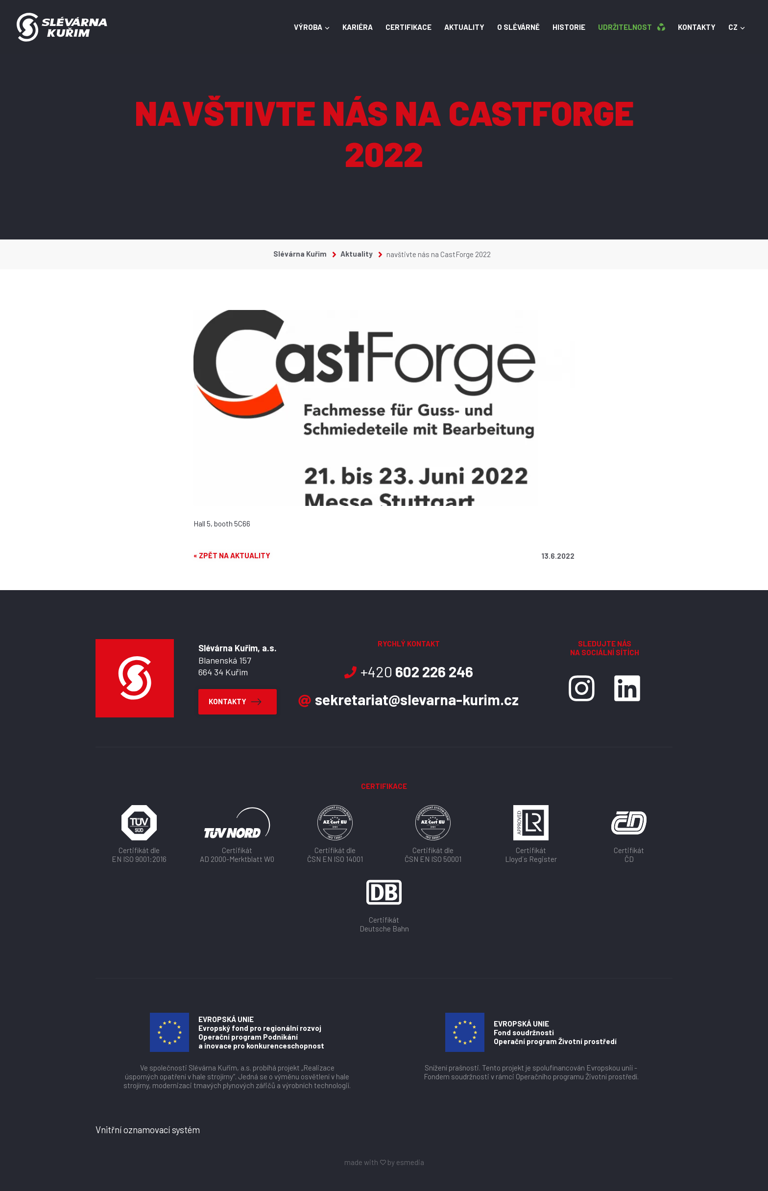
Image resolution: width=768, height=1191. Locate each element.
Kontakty (689, 28)
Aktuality (456, 28)
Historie (561, 28)
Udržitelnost (623, 28)
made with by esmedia (384, 1162)
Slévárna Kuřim (304, 253)
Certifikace (401, 28)
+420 (408, 671)
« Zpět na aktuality (231, 555)
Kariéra (350, 28)
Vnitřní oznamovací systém (148, 1129)
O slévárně (510, 28)
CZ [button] (728, 28)
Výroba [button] (304, 28)
